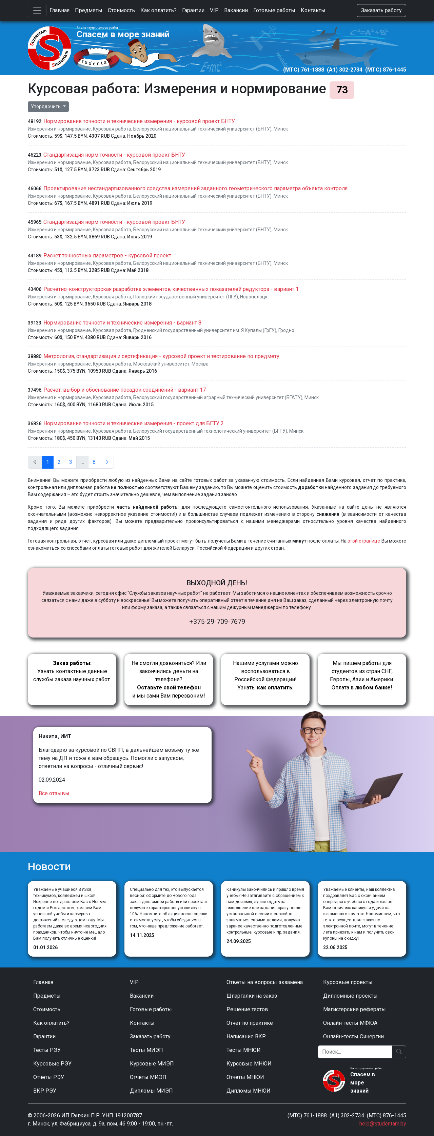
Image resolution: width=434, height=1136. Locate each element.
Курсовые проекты (348, 982)
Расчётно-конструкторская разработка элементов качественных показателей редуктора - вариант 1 (171, 289)
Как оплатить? (158, 10)
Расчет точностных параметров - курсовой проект (107, 255)
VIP (214, 10)
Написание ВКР (246, 1036)
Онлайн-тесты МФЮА (350, 1023)
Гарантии (193, 10)
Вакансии (236, 10)
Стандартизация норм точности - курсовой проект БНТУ (114, 155)
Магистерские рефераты (354, 1009)
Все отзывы (54, 793)
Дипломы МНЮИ (248, 1091)
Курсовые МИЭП (152, 1063)
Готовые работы (274, 10)
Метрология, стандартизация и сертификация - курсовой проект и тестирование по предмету (161, 356)
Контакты (313, 10)
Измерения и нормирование (59, 129)
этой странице (364, 541)
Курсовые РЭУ (52, 1063)
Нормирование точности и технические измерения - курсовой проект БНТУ (139, 121)
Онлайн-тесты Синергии (353, 1036)
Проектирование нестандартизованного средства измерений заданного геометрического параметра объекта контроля (195, 188)
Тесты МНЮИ (243, 1050)
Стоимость (121, 10)
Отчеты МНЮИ (245, 1077)
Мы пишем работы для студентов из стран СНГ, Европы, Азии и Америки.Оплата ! (362, 675)
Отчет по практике (249, 1023)
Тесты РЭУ (47, 1050)
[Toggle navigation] (37, 10)
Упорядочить (46, 106)
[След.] (107, 462)
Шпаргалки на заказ (251, 996)
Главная (60, 10)
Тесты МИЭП (146, 1050)
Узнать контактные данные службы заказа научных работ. (72, 671)
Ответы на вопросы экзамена (264, 982)
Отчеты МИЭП (148, 1077)
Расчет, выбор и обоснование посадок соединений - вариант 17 (124, 390)
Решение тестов (247, 1009)
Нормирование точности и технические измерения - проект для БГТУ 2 (133, 423)
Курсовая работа (112, 129)
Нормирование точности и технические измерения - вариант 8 (122, 322)
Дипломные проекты (350, 996)
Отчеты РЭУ (48, 1077)
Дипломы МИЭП (151, 1091)
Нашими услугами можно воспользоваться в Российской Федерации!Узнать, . (265, 675)
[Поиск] (355, 1051)
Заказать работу (381, 10)
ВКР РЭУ (44, 1091)
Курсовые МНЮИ (249, 1063)
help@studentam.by (382, 1123)
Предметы (88, 10)
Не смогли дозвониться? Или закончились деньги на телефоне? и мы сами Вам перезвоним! (169, 679)
